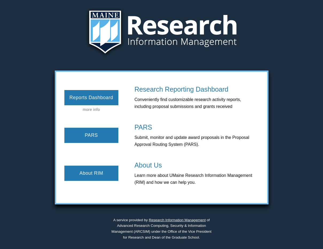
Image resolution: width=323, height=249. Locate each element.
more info (91, 109)
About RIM (91, 173)
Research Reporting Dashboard (181, 89)
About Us (148, 165)
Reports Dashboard (91, 97)
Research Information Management (177, 220)
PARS (91, 135)
